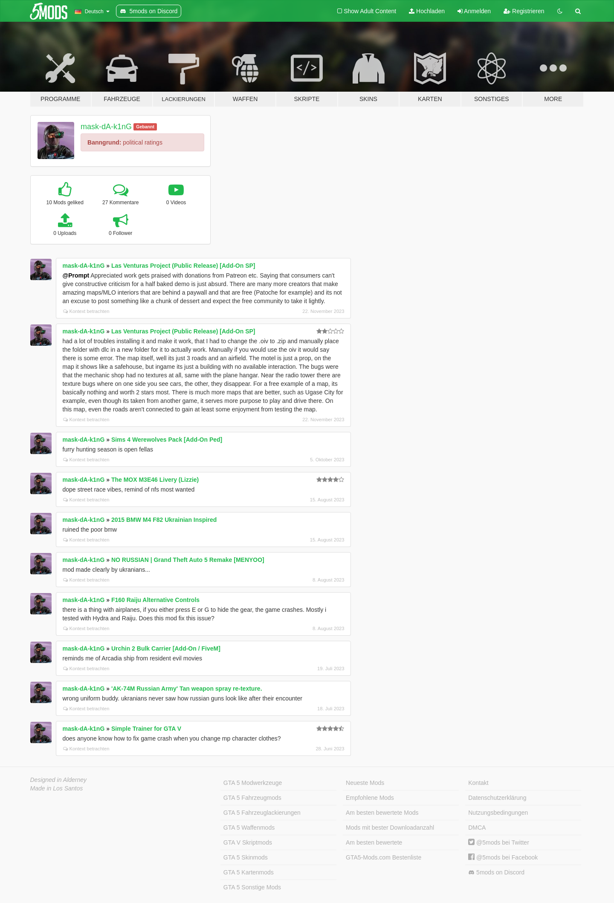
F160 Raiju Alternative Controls (155, 599)
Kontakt (478, 782)
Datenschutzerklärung (497, 797)
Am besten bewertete (374, 842)
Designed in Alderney (58, 779)
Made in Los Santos (56, 788)
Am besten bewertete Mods (382, 812)
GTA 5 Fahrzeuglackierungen (262, 812)
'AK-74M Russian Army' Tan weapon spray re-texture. (186, 688)
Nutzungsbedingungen (498, 812)
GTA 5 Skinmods (245, 857)
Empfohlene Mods (370, 797)
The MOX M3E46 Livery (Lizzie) (155, 479)
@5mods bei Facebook (503, 857)
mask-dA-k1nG (106, 126)
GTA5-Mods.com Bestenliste (383, 857)
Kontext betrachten (86, 311)
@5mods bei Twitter (498, 842)
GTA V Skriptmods (247, 842)
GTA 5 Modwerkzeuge (252, 782)
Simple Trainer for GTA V (146, 728)
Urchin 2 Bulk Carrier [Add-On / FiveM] (165, 648)
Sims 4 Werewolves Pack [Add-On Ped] (166, 439)
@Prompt (76, 275)
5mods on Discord (496, 872)
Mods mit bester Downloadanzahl (390, 827)
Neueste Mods (365, 782)
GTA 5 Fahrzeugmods (252, 797)
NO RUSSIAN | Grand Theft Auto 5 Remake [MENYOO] (187, 559)
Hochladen (427, 11)
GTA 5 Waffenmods (249, 827)
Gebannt (145, 126)
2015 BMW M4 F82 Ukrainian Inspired (164, 519)
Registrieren (524, 11)
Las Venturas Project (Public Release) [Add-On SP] (183, 265)
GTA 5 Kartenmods (248, 872)
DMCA (477, 827)
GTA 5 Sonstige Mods (252, 887)
